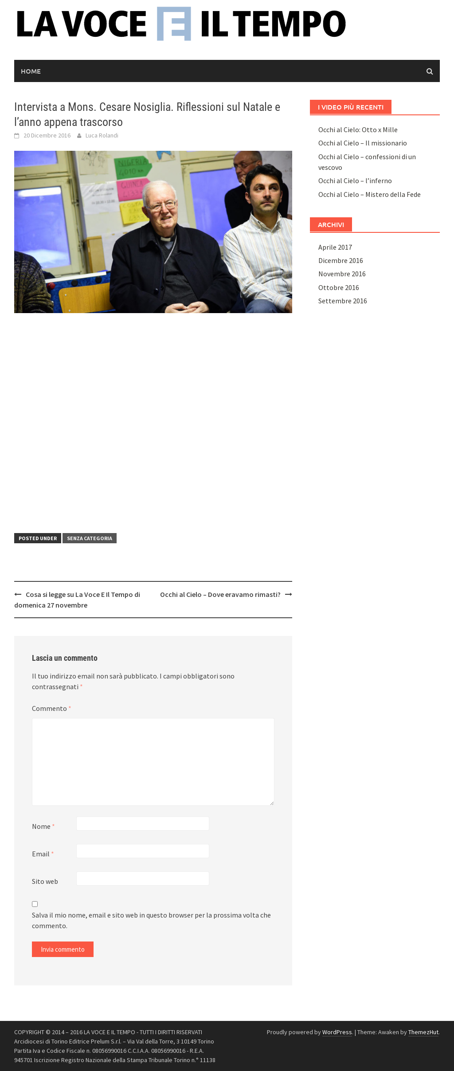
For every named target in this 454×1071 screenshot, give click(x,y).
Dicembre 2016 (340, 260)
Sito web (45, 881)
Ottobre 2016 (338, 287)
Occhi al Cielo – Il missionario (362, 142)
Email (43, 853)
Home (31, 71)
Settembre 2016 (342, 300)
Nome (43, 826)
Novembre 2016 (342, 273)
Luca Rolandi (102, 135)
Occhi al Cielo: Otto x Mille (358, 129)
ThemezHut (423, 1032)
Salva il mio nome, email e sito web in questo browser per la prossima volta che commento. (151, 920)
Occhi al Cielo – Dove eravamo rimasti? (220, 594)
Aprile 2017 (335, 247)
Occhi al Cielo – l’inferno (355, 180)
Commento (51, 708)
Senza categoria (89, 538)
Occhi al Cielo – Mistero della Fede (369, 194)
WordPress (337, 1032)
